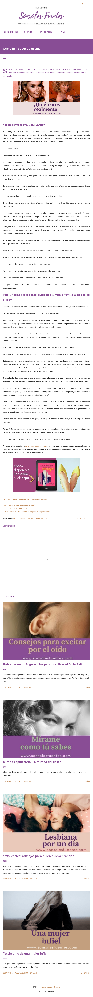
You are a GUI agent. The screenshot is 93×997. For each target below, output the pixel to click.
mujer (16, 518)
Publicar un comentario (26, 687)
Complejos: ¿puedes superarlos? (15, 508)
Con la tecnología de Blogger (46, 987)
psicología (25, 518)
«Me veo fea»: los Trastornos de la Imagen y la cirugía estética (26, 512)
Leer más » (85, 687)
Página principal (10, 32)
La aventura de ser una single (36, 446)
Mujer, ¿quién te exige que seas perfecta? (19, 505)
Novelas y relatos (47, 32)
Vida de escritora (39, 518)
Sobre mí (28, 32)
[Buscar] (82, 4)
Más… (64, 32)
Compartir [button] (82, 518)
